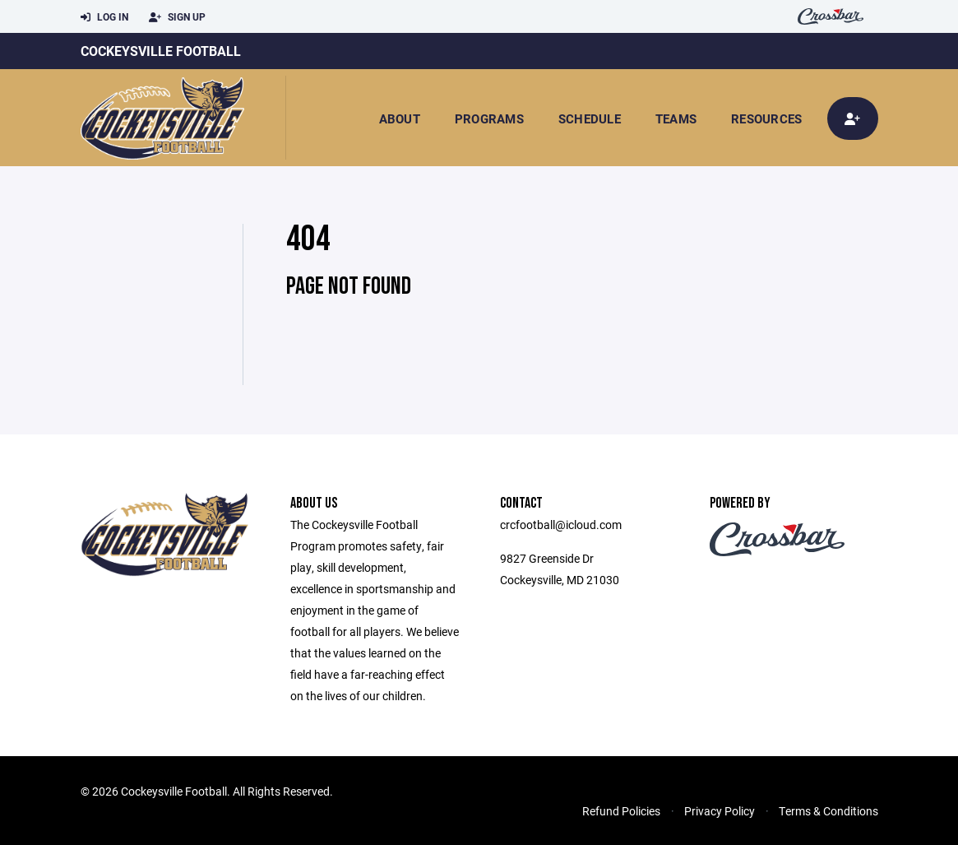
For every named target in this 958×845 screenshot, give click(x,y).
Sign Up (177, 17)
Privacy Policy (719, 811)
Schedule (589, 118)
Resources (766, 118)
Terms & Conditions (828, 811)
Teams (676, 118)
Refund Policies (621, 811)
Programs (489, 118)
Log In (104, 17)
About (399, 118)
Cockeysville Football (161, 50)
